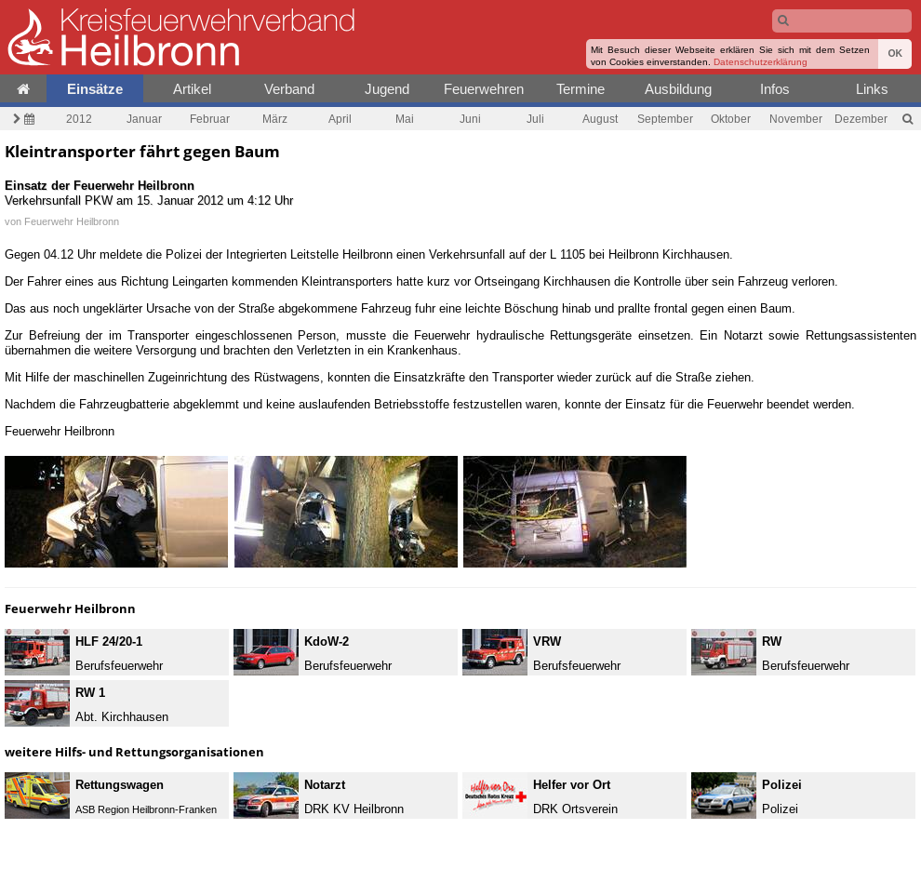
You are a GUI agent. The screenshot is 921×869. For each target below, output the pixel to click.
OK (895, 53)
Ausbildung (678, 89)
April (340, 119)
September (665, 119)
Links (872, 89)
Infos (775, 89)
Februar (210, 119)
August (600, 119)
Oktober (731, 119)
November (795, 119)
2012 (79, 119)
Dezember (861, 119)
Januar (144, 119)
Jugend (387, 89)
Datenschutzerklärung (761, 62)
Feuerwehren (484, 89)
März (274, 119)
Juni (470, 119)
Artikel (192, 89)
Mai (404, 119)
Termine (580, 89)
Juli (535, 119)
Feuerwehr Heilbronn (71, 221)
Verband (289, 89)
